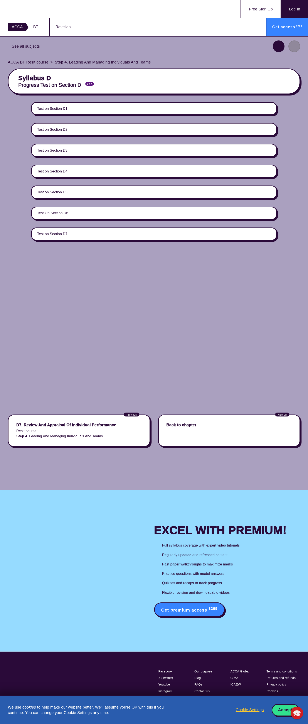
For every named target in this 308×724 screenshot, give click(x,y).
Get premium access (189, 609)
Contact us (202, 691)
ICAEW (236, 684)
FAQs (198, 684)
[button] (297, 713)
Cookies (272, 691)
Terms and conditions (281, 671)
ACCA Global (240, 671)
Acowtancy (33, 9)
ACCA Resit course (28, 62)
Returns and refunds (281, 678)
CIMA (235, 678)
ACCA (17, 27)
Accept (285, 710)
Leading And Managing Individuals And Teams (103, 62)
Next (294, 46)
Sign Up (261, 9)
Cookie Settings (250, 710)
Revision (63, 27)
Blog (197, 678)
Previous (278, 46)
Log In (294, 9)
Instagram (165, 691)
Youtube (164, 684)
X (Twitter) (165, 678)
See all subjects (26, 46)
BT (35, 27)
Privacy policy (276, 684)
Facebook (165, 671)
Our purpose (203, 671)
